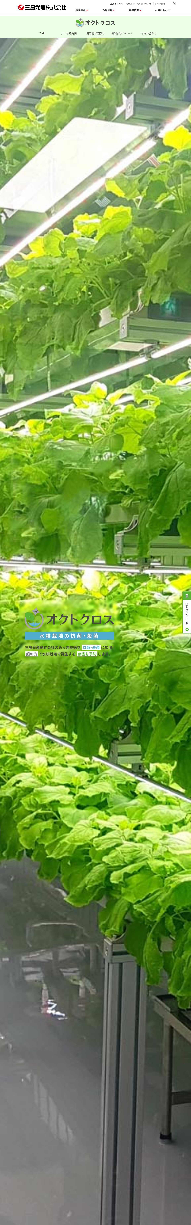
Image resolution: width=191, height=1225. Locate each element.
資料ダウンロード (122, 33)
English (130, 3)
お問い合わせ (162, 10)
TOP (42, 33)
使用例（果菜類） (95, 33)
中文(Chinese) (144, 3)
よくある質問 (69, 33)
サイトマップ (117, 3)
